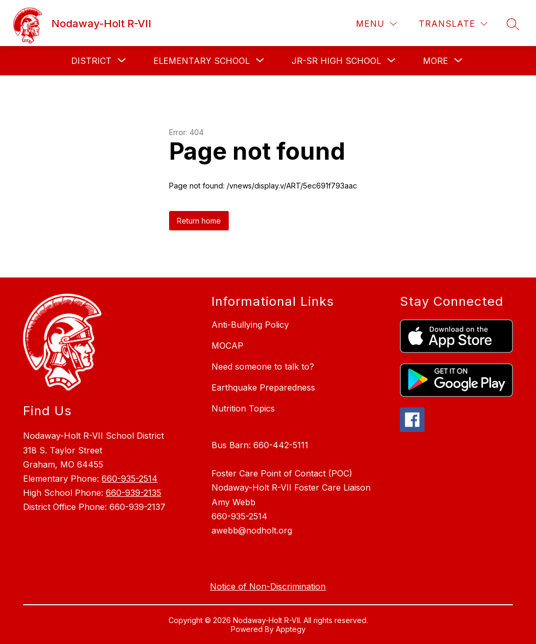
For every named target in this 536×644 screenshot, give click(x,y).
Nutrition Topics (243, 408)
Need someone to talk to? (262, 366)
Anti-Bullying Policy (250, 324)
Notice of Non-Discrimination (268, 586)
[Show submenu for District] (91, 60)
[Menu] (376, 23)
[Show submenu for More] (435, 60)
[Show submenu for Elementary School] (201, 60)
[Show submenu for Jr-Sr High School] (336, 60)
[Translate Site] (453, 23)
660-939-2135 (133, 492)
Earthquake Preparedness (263, 387)
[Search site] (513, 24)
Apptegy (291, 629)
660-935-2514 (130, 478)
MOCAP (227, 345)
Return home (199, 220)
